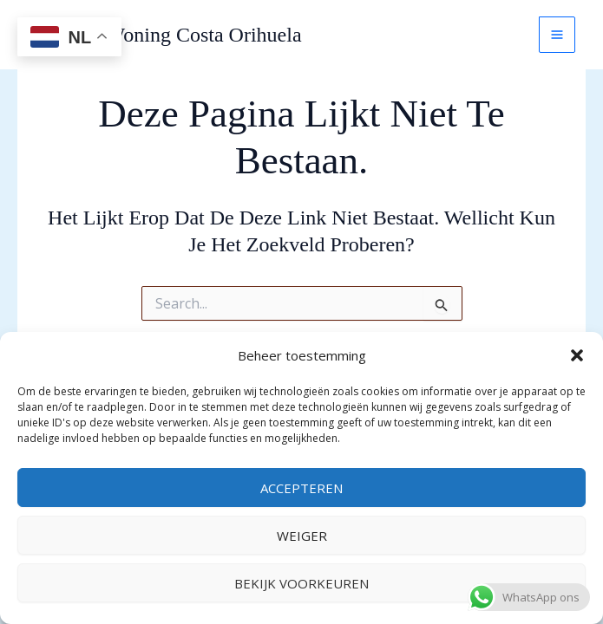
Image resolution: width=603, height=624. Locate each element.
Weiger (302, 535)
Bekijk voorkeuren (301, 583)
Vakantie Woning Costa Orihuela (165, 34)
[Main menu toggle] (557, 34)
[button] (577, 355)
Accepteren (301, 488)
